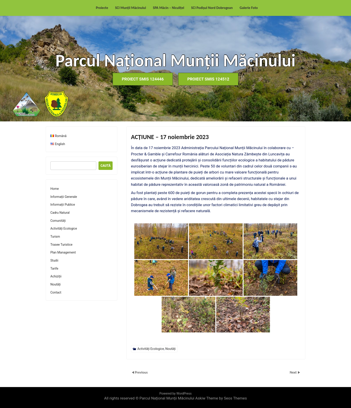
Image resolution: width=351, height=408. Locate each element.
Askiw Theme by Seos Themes (221, 398)
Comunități (58, 220)
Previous (141, 372)
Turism (55, 236)
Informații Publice (62, 204)
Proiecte (102, 8)
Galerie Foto (249, 8)
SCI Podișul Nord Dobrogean (212, 8)
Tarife (54, 268)
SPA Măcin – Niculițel (168, 8)
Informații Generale (63, 197)
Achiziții (55, 276)
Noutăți (170, 349)
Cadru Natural (60, 212)
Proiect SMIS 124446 (142, 79)
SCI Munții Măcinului (130, 8)
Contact (55, 292)
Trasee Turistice (61, 244)
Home (54, 188)
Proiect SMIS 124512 (209, 79)
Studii (54, 260)
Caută (106, 165)
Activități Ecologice (150, 349)
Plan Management (63, 252)
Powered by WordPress (175, 393)
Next (293, 372)
